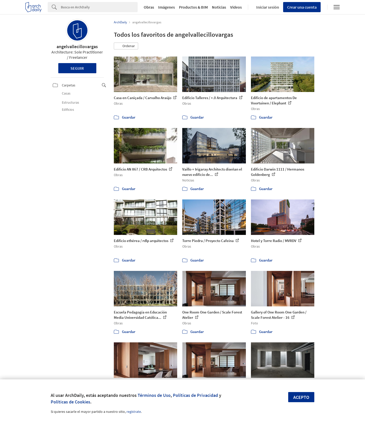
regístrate (133, 411)
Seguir (77, 68)
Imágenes (166, 7)
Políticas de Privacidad (195, 395)
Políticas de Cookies (70, 402)
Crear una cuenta (302, 7)
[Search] (99, 7)
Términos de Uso (154, 395)
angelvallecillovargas (77, 46)
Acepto (301, 397)
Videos (236, 7)
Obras (149, 7)
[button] (126, 46)
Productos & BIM (193, 7)
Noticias (219, 7)
